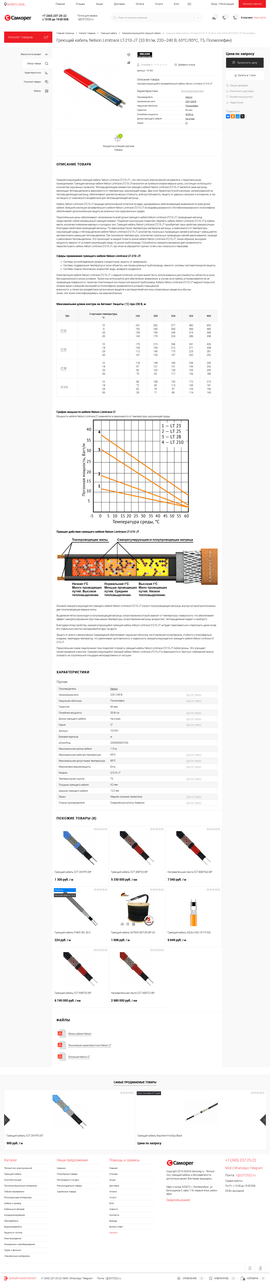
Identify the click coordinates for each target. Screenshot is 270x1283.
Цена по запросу (240, 53)
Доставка (119, 4)
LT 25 (63, 349)
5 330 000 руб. (137, 882)
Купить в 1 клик (245, 75)
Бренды (113, 1221)
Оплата (140, 4)
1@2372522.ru (246, 1175)
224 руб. (81, 942)
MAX (228, 1168)
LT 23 (63, 330)
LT (186, 123)
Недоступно (234, 102)
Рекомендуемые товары (69, 1185)
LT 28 (63, 368)
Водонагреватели (13, 1226)
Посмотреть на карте (178, 1199)
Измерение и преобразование (19, 1244)
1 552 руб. (225, 1143)
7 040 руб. (193, 882)
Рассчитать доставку (240, 91)
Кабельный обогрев (14, 1209)
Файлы (41, 91)
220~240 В (190, 101)
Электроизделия (12, 1238)
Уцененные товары (66, 1191)
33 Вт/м (189, 114)
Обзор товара (37, 63)
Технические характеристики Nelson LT (89, 1045)
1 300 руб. (80, 882)
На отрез (190, 118)
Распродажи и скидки (68, 1180)
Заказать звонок (252, 3)
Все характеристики (192, 91)
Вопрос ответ (116, 1226)
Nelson (188, 97)
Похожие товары (36, 82)
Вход (214, 4)
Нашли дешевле (237, 85)
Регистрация (227, 4)
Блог (176, 4)
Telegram (256, 1168)
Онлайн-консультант (239, 96)
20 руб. (119, 1143)
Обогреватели (11, 1221)
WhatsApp (241, 1168)
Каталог (113, 1232)
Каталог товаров (28, 37)
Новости (113, 1209)
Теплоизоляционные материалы (20, 1185)
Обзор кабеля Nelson (79, 1033)
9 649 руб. (193, 942)
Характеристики (36, 72)
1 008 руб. (137, 942)
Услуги (159, 4)
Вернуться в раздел (34, 54)
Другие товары (193, 694)
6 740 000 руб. (80, 1003)
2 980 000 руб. (137, 1003)
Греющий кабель (12, 1174)
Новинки (61, 1168)
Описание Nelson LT (79, 1057)
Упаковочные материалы (17, 1256)
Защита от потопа (13, 1232)
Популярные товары (67, 1174)
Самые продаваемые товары (135, 1082)
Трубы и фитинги (12, 1250)
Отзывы (80, 4)
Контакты (114, 1215)
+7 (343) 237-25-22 (51, 1278)
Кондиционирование (14, 1215)
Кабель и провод (12, 1203)
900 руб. (15, 1143)
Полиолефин (191, 105)
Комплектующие (12, 1180)
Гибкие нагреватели (14, 1191)
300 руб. (172, 1143)
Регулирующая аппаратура (18, 1197)
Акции (99, 4)
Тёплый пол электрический (18, 1168)
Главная (60, 4)
